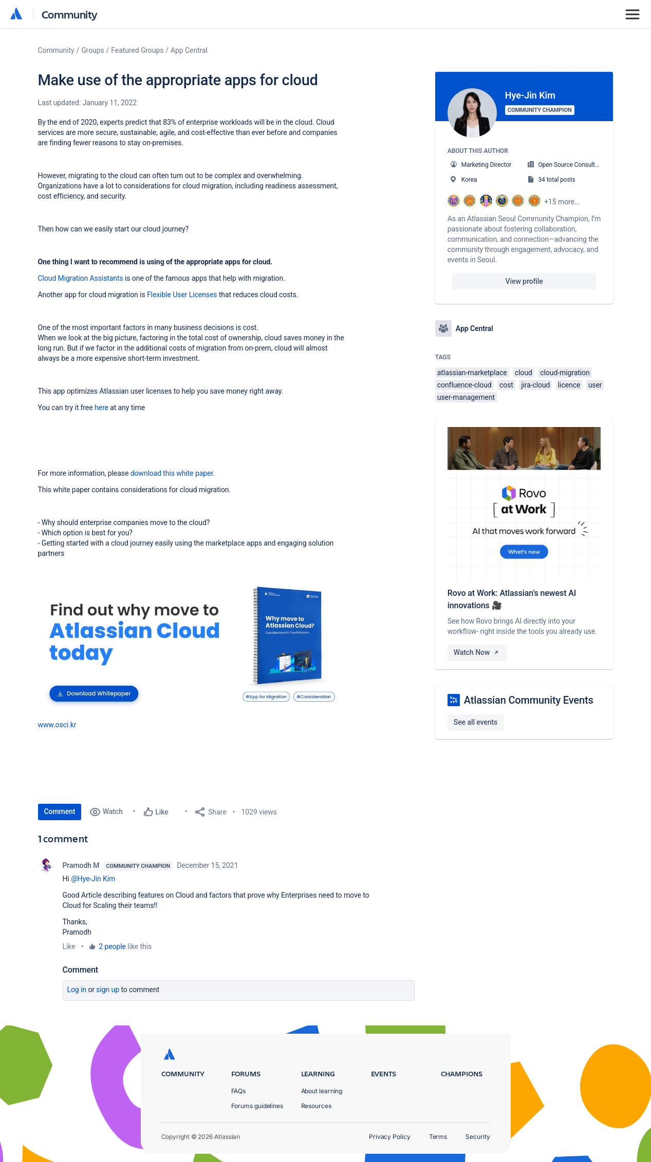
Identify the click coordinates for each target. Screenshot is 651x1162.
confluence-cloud (464, 385)
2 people (112, 946)
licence (569, 385)
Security (478, 1136)
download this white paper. (173, 473)
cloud (523, 373)
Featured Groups (137, 50)
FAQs (238, 1091)
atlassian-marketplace (472, 373)
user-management (466, 397)
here (101, 407)
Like (69, 946)
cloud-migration (564, 373)
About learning (322, 1091)
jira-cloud (535, 385)
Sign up (107, 989)
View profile (524, 281)
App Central (189, 50)
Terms (438, 1136)
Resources (316, 1106)
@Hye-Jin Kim (93, 879)
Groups (92, 50)
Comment (60, 811)
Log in (77, 989)
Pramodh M (81, 865)
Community (70, 14)
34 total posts (556, 179)
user (595, 385)
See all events (475, 722)
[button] (192, 649)
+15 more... (562, 202)
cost (506, 385)
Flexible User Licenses (182, 294)
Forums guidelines (257, 1106)
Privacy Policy (390, 1136)
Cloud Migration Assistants (80, 278)
